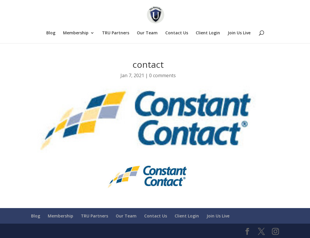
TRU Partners (115, 33)
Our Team (147, 33)
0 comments (162, 75)
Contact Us (176, 33)
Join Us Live (239, 33)
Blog (50, 33)
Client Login (208, 33)
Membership (75, 33)
